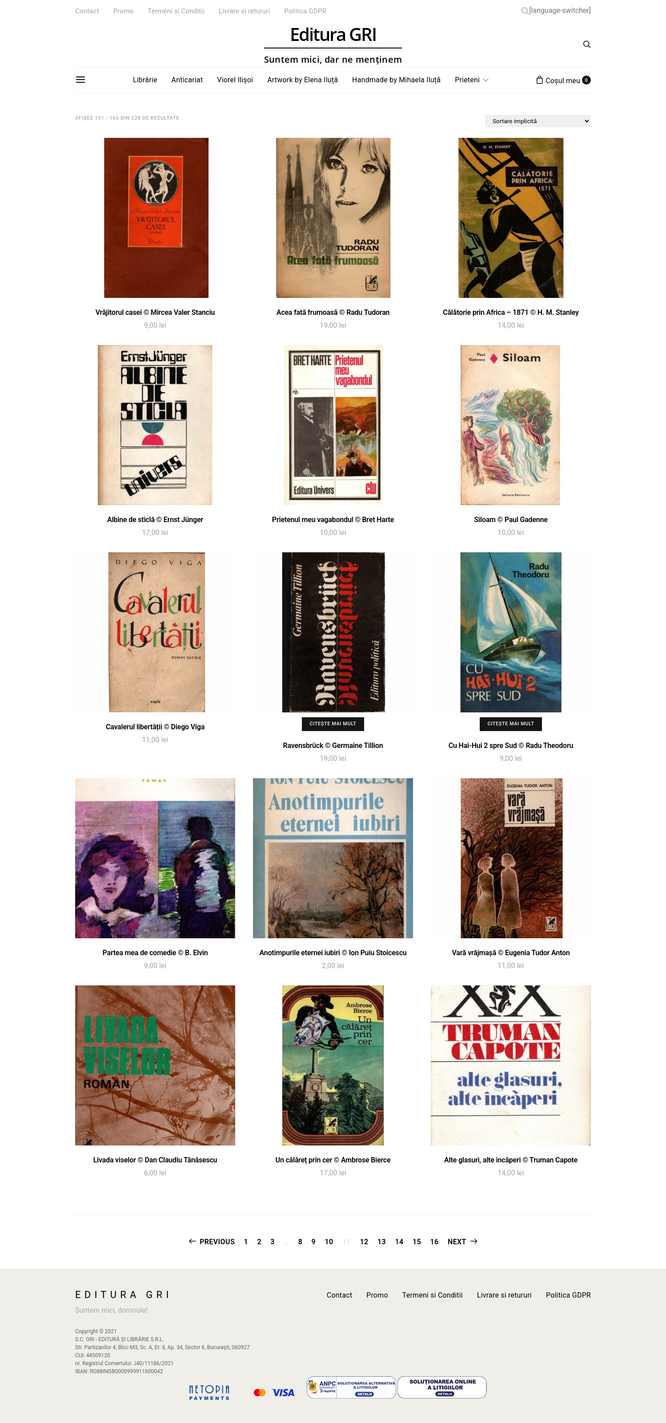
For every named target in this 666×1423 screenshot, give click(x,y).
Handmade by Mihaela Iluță (396, 80)
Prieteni (467, 80)
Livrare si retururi (244, 11)
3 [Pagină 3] (272, 1242)
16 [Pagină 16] (434, 1242)
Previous (217, 1242)
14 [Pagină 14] (399, 1242)
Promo (123, 11)
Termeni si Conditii (176, 11)
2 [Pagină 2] (259, 1242)
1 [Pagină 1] (246, 1242)
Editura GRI (333, 44)
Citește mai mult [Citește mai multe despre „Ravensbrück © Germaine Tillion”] (332, 724)
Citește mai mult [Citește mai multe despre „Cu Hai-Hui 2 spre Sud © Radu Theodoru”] (510, 724)
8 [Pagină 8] (300, 1242)
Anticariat (187, 80)
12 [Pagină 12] (364, 1242)
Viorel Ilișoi (235, 80)
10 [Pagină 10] (329, 1242)
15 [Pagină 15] (417, 1242)
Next (457, 1242)
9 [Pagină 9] (314, 1242)
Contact (87, 11)
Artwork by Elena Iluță (302, 80)
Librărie (145, 80)
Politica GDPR (305, 11)
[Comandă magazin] (538, 121)
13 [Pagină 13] (381, 1242)
